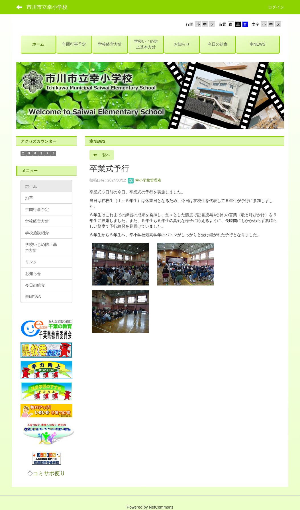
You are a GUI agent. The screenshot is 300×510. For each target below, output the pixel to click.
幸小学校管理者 (144, 180)
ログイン (276, 7)
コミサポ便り (49, 473)
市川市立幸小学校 (47, 7)
